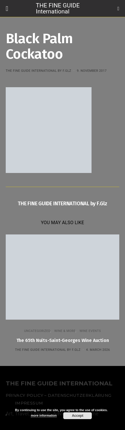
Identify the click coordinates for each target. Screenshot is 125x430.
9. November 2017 (91, 71)
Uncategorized (37, 331)
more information (44, 415)
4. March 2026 (98, 350)
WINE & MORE (65, 331)
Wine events (90, 331)
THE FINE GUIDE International (58, 8)
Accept (77, 416)
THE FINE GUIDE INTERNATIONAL (59, 384)
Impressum (29, 403)
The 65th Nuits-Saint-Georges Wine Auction (62, 340)
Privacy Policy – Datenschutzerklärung (58, 395)
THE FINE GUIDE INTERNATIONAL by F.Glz (38, 71)
